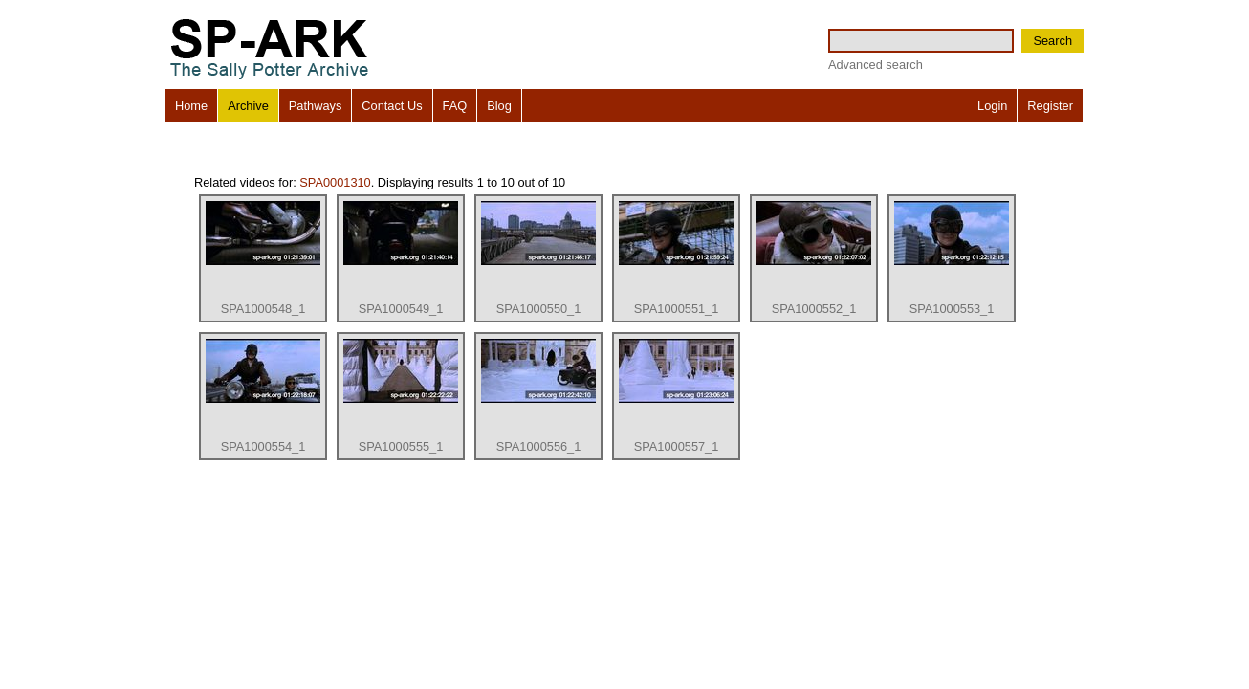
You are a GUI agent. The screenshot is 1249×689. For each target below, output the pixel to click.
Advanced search (875, 64)
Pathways (315, 106)
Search (1052, 40)
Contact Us (392, 106)
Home (191, 106)
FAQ (455, 106)
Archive (248, 106)
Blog (499, 106)
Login (992, 106)
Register (1050, 106)
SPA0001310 (334, 182)
